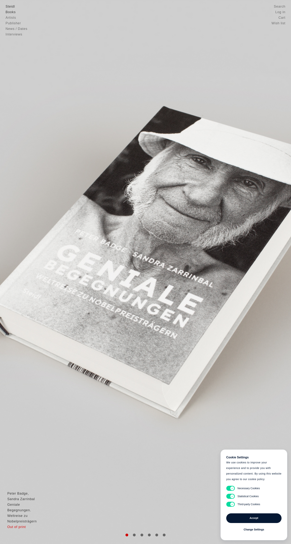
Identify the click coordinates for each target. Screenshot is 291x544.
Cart (281, 18)
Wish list (278, 23)
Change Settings (254, 529)
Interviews (14, 34)
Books (11, 12)
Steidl (10, 6)
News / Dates (16, 29)
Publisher (13, 23)
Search (279, 6)
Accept (254, 518)
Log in (280, 12)
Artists (11, 18)
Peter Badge (16, 502)
